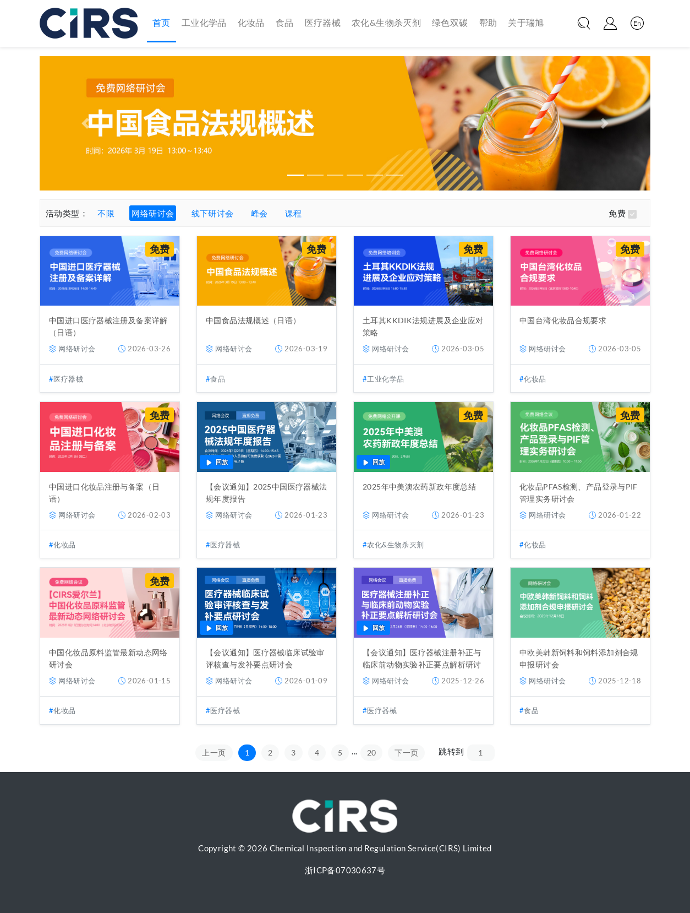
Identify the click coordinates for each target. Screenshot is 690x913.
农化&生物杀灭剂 (386, 22)
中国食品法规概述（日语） (253, 320)
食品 (285, 22)
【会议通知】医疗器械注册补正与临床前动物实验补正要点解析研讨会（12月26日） (422, 664)
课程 (293, 213)
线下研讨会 (212, 213)
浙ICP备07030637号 (345, 870)
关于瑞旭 (526, 22)
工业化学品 (204, 22)
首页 (161, 21)
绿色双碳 (450, 22)
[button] (86, 123)
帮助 (488, 22)
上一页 (214, 752)
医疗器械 (323, 22)
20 (371, 752)
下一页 (406, 752)
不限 (105, 213)
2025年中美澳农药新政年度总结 (419, 486)
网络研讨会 (153, 213)
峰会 (259, 213)
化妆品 (251, 22)
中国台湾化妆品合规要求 (562, 320)
